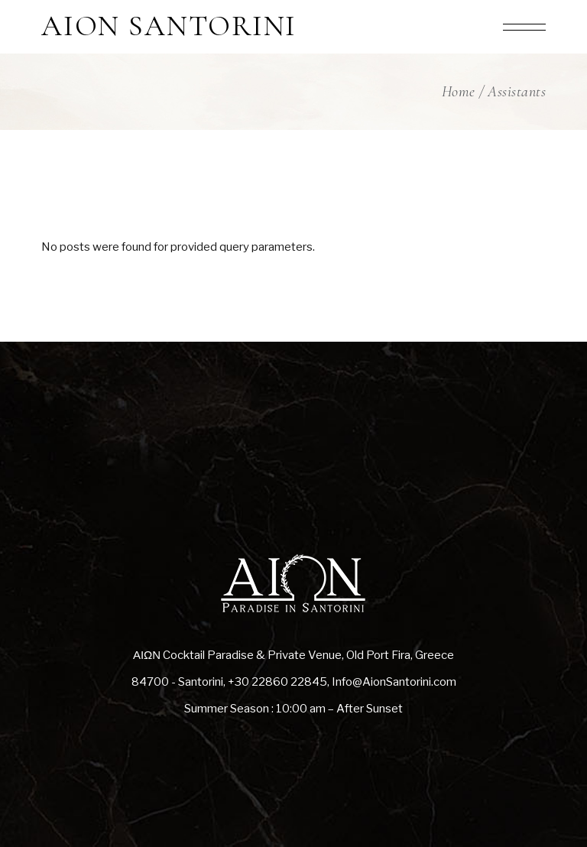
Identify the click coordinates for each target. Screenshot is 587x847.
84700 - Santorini (177, 682)
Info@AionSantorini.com (394, 682)
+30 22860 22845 (277, 682)
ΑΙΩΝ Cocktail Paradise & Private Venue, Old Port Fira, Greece (293, 655)
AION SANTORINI (169, 27)
